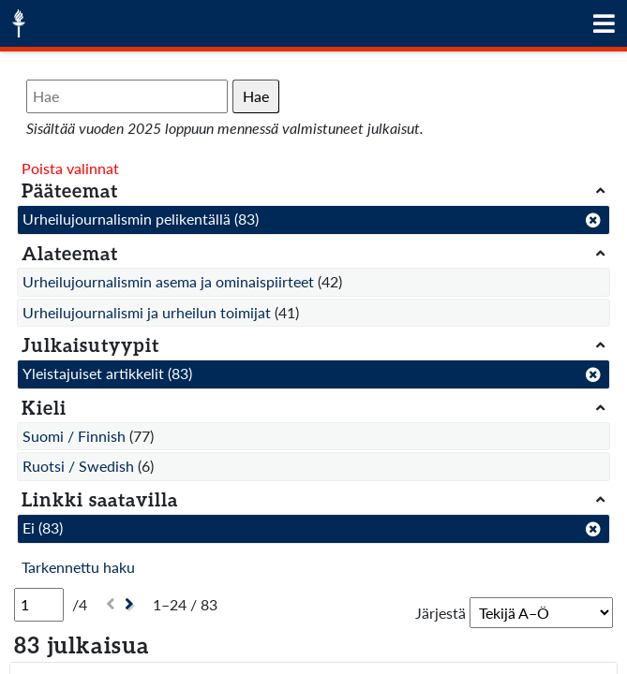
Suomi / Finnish (74, 436)
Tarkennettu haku (78, 567)
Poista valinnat (70, 168)
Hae (256, 96)
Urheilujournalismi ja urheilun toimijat (146, 312)
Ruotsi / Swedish (78, 466)
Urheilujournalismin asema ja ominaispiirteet (168, 281)
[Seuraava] (131, 604)
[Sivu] (39, 605)
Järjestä (440, 613)
